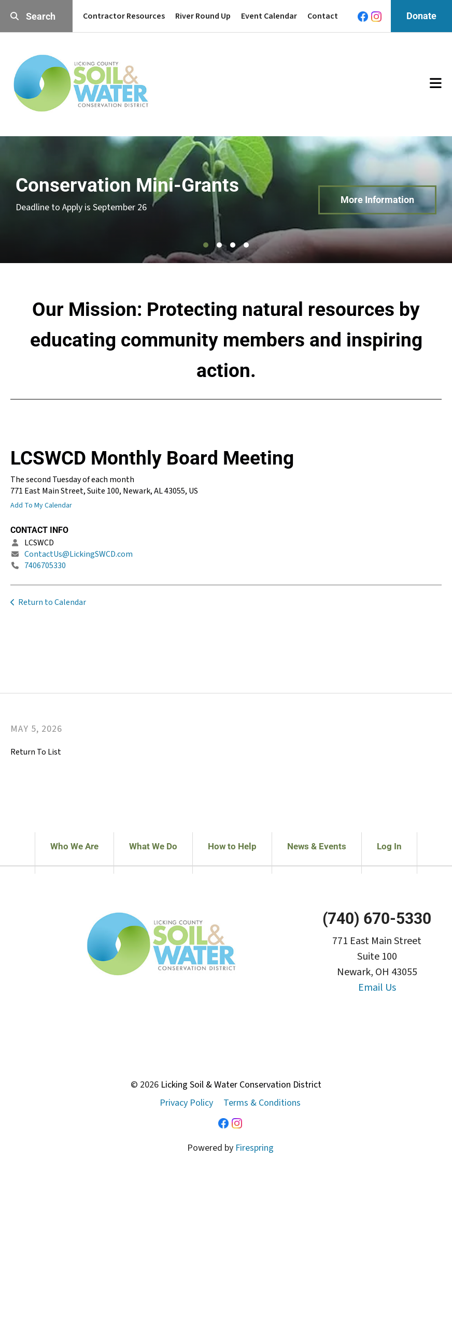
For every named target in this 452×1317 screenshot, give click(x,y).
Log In (389, 846)
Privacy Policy (186, 1102)
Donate (421, 15)
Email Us (377, 987)
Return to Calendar (52, 602)
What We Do (153, 846)
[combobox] (36, 16)
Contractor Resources (124, 16)
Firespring (254, 1147)
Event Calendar (269, 16)
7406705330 (45, 565)
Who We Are (74, 846)
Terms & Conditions (262, 1102)
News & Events (316, 846)
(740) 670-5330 (376, 918)
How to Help (232, 846)
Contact (322, 16)
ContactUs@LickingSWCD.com (78, 554)
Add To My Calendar (41, 505)
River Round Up (203, 16)
